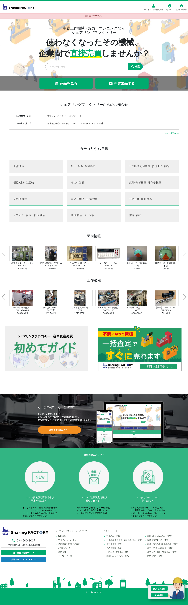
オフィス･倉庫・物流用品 (29, 215)
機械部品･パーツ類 (82, 215)
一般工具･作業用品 (140, 198)
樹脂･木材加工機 (23, 182)
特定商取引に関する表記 (69, 544)
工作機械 (18, 166)
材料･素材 (135, 215)
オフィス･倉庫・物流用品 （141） (162, 552)
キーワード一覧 (65, 556)
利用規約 (62, 536)
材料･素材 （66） (155, 556)
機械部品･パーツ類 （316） (118, 556)
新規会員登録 (157, 9)
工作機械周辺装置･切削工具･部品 (149, 166)
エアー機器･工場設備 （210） (160, 548)
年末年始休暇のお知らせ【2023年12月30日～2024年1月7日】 (75, 123)
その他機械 (20, 198)
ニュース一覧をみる (170, 133)
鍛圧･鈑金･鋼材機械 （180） (160, 536)
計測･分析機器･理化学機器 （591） (163, 544)
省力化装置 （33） (114, 544)
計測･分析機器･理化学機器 (145, 182)
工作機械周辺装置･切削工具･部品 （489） (125, 540)
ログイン (147, 9)
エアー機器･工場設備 (84, 198)
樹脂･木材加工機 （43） (158, 540)
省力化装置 (78, 182)
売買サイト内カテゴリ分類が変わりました (66, 116)
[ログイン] (153, 6)
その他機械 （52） (114, 548)
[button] (3, 252)
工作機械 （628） (114, 536)
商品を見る (66, 83)
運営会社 (62, 552)
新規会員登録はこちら (59, 430)
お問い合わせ (64, 548)
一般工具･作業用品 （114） (118, 552)
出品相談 (159, 595)
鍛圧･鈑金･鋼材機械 (83, 166)
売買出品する (122, 83)
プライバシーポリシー (68, 540)
